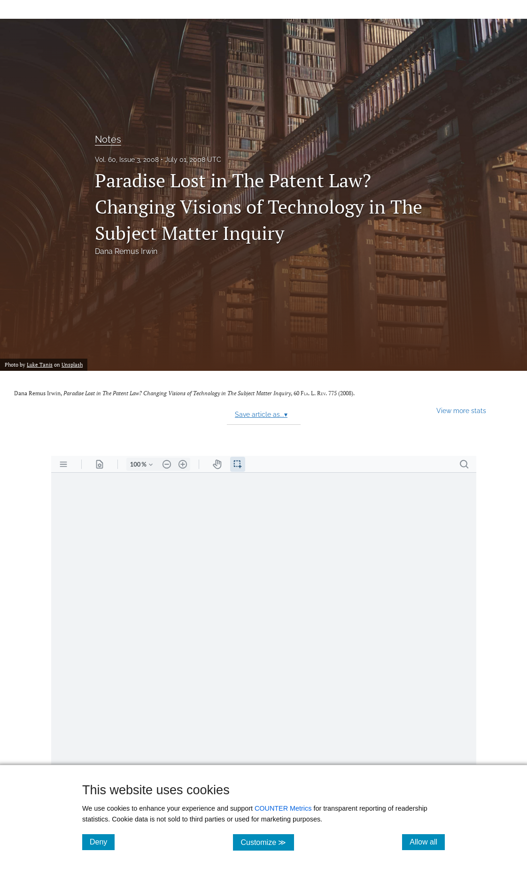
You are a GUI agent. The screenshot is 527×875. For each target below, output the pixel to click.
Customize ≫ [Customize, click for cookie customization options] (267, 841)
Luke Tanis (40, 364)
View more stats (461, 410)
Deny (102, 841)
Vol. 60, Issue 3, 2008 (127, 159)
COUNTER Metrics (283, 808)
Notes (108, 139)
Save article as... (261, 414)
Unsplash (72, 364)
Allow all (427, 841)
